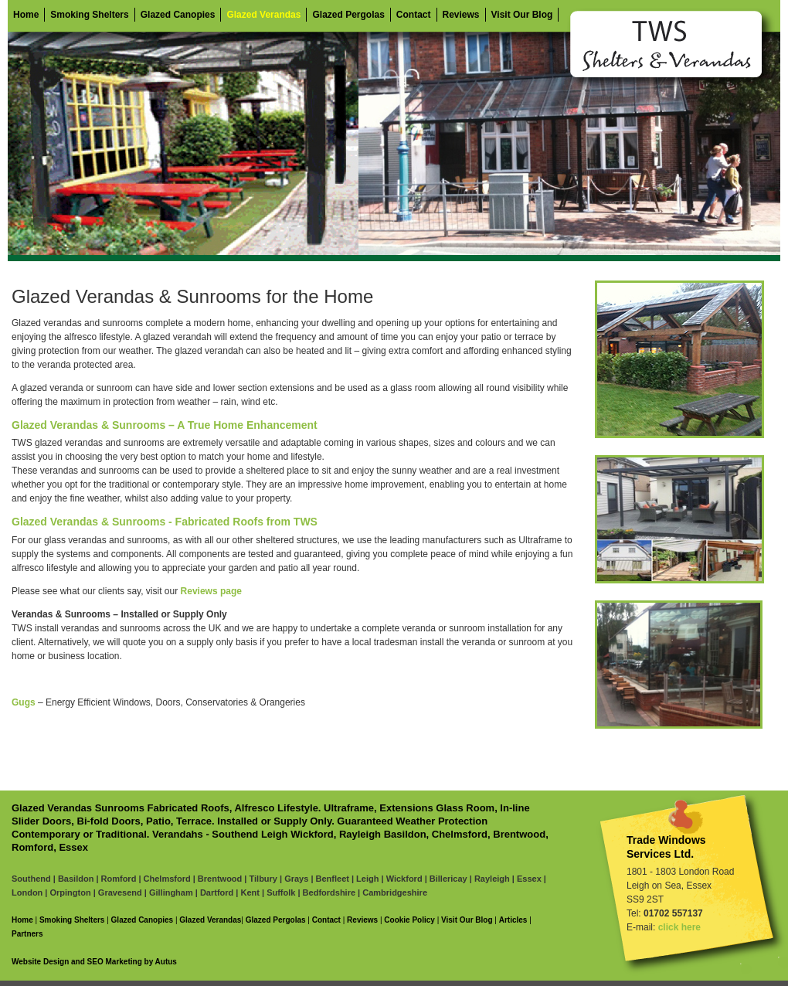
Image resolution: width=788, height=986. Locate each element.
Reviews (461, 14)
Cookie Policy (409, 920)
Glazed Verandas (263, 14)
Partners (27, 934)
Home (26, 14)
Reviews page (211, 591)
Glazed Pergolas (348, 14)
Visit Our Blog (522, 14)
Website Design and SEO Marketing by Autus (94, 961)
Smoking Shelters (89, 14)
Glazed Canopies (178, 14)
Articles (513, 920)
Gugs (24, 702)
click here (679, 927)
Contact (413, 14)
